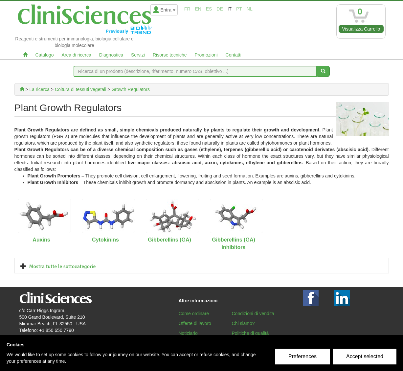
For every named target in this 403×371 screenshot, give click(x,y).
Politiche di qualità (250, 333)
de (219, 9)
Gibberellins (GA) (169, 240)
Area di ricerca (76, 55)
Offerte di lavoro (195, 323)
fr (187, 9)
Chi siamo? (243, 323)
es (209, 9)
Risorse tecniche (170, 55)
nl (250, 9)
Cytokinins (105, 240)
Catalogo (44, 55)
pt (239, 9)
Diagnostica (111, 55)
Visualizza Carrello (361, 29)
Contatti (233, 55)
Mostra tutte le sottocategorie (62, 266)
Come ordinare (194, 313)
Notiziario (188, 333)
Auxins (41, 240)
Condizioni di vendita (253, 313)
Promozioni (205, 55)
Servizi (138, 55)
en (198, 9)
